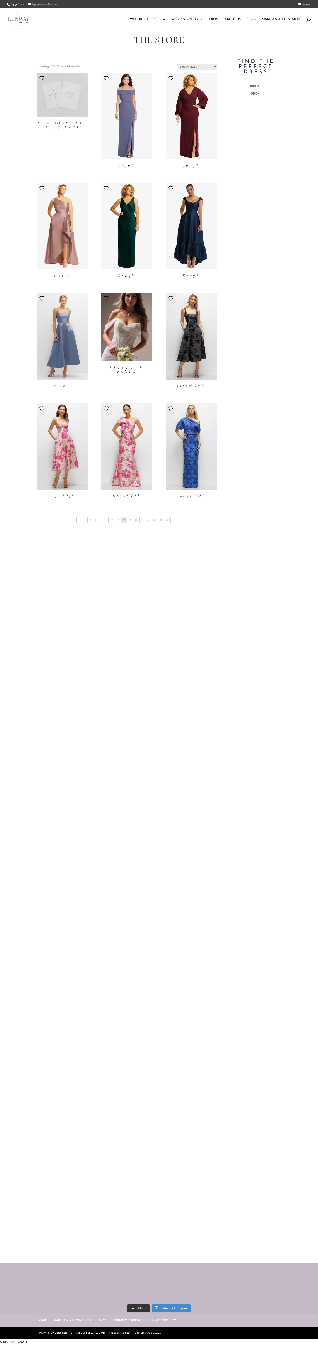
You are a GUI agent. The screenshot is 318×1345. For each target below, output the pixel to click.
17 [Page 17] (142, 520)
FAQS (103, 1320)
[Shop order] (197, 67)
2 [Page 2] (90, 520)
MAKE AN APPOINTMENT (282, 19)
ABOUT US (233, 19)
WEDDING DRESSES (145, 19)
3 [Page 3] (95, 520)
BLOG (251, 19)
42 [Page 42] (167, 520)
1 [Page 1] (85, 520)
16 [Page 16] (136, 520)
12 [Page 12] (111, 520)
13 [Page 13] (118, 520)
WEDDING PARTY (185, 19)
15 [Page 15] (130, 520)
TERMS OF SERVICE (128, 1320)
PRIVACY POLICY (162, 1320)
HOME (42, 1320)
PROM (214, 19)
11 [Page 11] (105, 520)
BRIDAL (256, 86)
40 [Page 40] (154, 520)
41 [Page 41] (160, 520)
